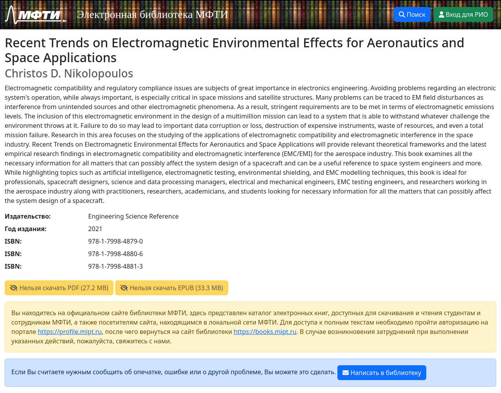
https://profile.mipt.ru (70, 331)
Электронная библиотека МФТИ (152, 14)
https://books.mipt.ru (265, 331)
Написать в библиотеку (381, 372)
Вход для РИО (463, 14)
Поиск (412, 14)
